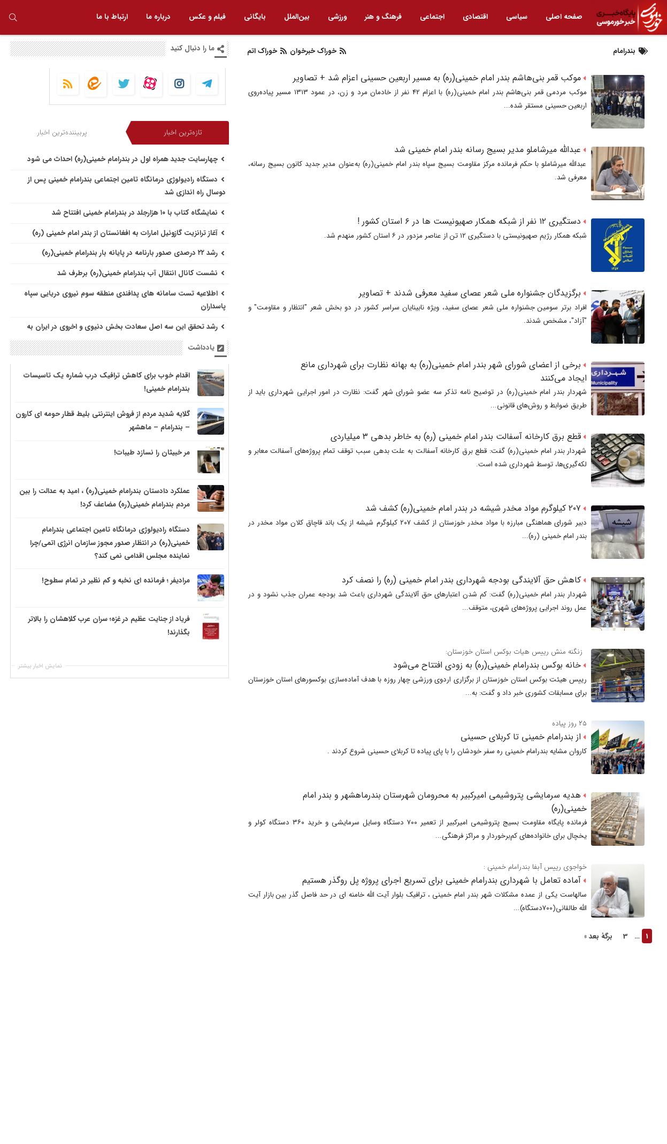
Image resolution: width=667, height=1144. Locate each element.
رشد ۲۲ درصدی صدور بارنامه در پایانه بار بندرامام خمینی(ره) (133, 253)
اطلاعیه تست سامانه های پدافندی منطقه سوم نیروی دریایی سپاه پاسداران (125, 300)
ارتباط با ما (112, 16)
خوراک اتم (267, 51)
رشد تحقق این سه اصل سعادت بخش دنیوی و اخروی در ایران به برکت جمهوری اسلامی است (126, 333)
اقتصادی (475, 16)
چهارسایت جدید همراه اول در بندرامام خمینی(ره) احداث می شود (126, 159)
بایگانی (255, 16)
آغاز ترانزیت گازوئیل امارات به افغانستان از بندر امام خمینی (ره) (128, 233)
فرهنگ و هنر (383, 16)
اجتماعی (432, 16)
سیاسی (516, 16)
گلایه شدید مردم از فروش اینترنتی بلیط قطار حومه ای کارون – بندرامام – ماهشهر (103, 420)
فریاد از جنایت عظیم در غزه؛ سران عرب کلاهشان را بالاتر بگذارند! (109, 625)
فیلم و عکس (207, 16)
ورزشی (337, 16)
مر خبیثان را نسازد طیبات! (152, 452)
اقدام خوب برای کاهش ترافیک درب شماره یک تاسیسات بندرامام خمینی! (107, 382)
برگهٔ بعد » (598, 936)
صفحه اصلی (564, 16)
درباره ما (158, 16)
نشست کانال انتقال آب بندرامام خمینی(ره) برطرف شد (141, 273)
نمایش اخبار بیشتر (40, 666)
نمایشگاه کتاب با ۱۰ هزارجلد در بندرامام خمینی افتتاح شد (138, 212)
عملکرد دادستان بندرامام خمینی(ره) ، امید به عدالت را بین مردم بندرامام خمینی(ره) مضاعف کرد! (104, 498)
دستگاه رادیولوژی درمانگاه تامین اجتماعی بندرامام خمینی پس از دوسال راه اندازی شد (127, 186)
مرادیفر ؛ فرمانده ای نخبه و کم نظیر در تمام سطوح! (116, 580)
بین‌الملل (297, 16)
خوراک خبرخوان (317, 51)
